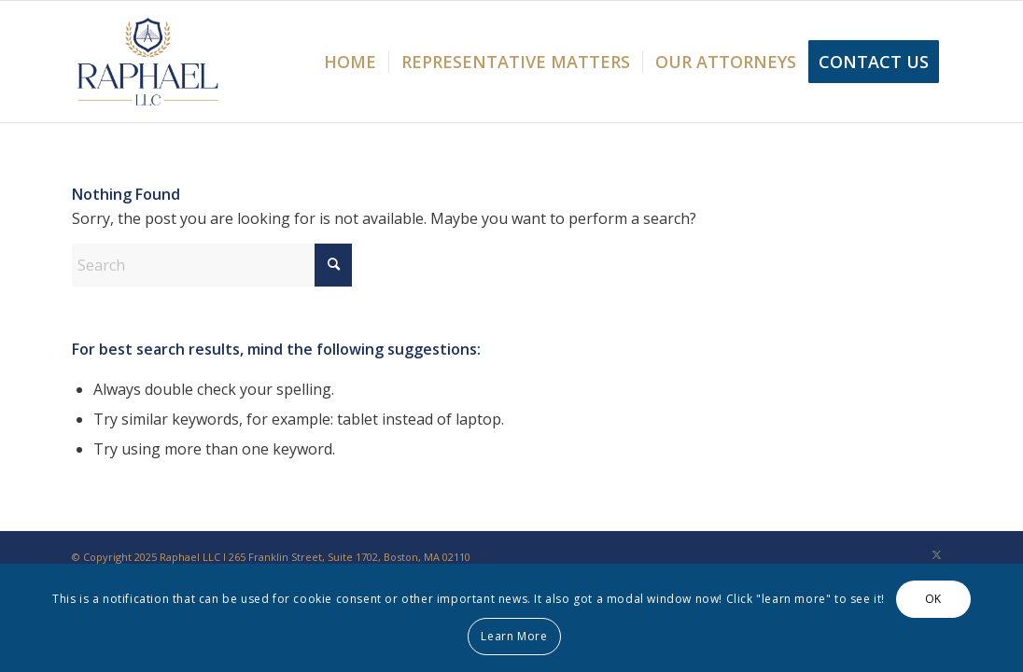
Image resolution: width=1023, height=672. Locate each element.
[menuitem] (350, 61)
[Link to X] (937, 554)
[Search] (212, 265)
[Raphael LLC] (148, 61)
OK (933, 599)
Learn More (514, 636)
